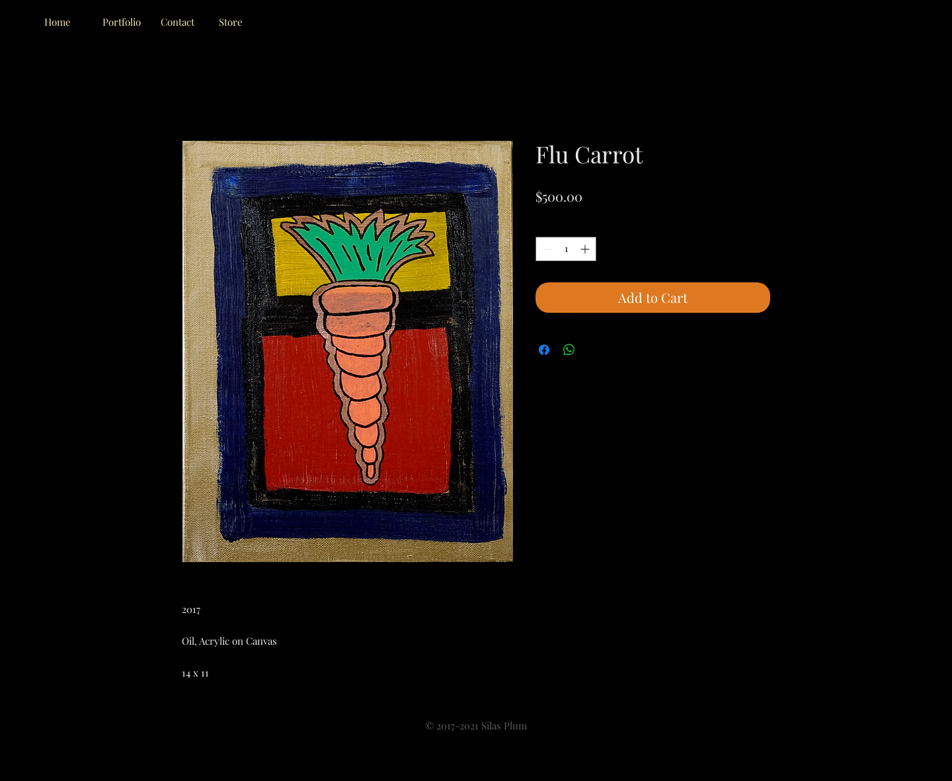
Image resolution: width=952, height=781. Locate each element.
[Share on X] (594, 350)
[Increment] (586, 249)
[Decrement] (545, 249)
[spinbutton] (566, 249)
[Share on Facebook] (544, 350)
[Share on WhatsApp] (569, 350)
